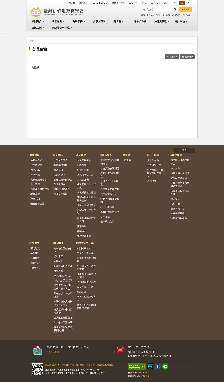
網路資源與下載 (61, 27)
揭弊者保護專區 (179, 177)
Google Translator (99, 3)
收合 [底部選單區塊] (184, 150)
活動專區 (58, 256)
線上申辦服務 (107, 207)
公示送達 (105, 216)
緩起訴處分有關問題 (109, 175)
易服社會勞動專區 (63, 179)
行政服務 (35, 258)
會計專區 (58, 270)
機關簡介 (37, 21)
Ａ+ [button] (189, 3)
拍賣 (168, 14)
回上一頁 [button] (173, 56)
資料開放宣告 (68, 365)
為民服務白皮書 (85, 174)
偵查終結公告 (107, 221)
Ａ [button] (182, 3)
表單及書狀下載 (108, 194)
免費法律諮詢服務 (109, 211)
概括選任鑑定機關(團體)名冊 (63, 329)
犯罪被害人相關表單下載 (86, 268)
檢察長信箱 (83, 169)
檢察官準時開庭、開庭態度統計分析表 (156, 173)
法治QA (175, 198)
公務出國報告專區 (63, 266)
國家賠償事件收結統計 (63, 295)
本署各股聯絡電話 (39, 189)
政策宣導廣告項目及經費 (63, 311)
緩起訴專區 (59, 174)
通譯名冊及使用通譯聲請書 (86, 199)
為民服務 (78, 21)
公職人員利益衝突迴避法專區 (180, 184)
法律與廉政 (160, 21)
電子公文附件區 (85, 253)
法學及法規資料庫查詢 (180, 192)
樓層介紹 (35, 198)
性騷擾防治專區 (179, 218)
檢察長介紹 (36, 160)
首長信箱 (133, 3)
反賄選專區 (59, 184)
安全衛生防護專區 (63, 322)
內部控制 (58, 261)
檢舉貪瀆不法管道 (180, 173)
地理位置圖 (53, 351)
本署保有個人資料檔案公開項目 (63, 303)
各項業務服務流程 (86, 192)
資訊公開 (37, 27)
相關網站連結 (84, 248)
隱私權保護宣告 (52, 365)
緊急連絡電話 (118, 3)
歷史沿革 (35, 169)
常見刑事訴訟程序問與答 (109, 162)
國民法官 (151, 14)
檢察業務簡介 (61, 160)
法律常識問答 (178, 208)
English (165, 3)
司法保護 (58, 169)
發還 (143, 14)
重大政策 (35, 184)
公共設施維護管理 (63, 317)
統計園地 (180, 21)
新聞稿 (117, 21)
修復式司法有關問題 (109, 183)
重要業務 (57, 21)
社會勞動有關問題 (109, 168)
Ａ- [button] (175, 3)
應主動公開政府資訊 (63, 250)
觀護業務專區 (61, 165)
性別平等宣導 (178, 213)
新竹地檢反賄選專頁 (86, 298)
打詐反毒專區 (61, 193)
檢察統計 (35, 253)
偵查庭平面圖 (37, 203)
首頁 (32, 41)
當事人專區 (99, 21)
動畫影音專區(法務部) (86, 260)
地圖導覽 (35, 193)
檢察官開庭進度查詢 (86, 212)
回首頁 (72, 3)
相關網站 (35, 267)
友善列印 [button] (189, 56)
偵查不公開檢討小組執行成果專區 (63, 287)
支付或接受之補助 (63, 280)
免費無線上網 (84, 235)
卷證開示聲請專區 (86, 205)
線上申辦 (80, 365)
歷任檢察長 (36, 165)
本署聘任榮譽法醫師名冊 (86, 220)
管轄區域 (35, 174)
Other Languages (149, 3)
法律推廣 (175, 203)
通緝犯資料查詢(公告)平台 (86, 276)
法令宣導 (175, 168)
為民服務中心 (84, 160)
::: (29, 2)
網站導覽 (83, 3)
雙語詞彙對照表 (62, 275)
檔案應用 (81, 226)
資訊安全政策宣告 (105, 365)
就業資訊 (81, 231)
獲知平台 (160, 14)
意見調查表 (83, 179)
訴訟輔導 (176, 14)
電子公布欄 (140, 21)
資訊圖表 (81, 291)
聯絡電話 (186, 14)
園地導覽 (35, 248)
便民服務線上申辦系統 (86, 186)
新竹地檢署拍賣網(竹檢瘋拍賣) (86, 306)
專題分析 (35, 262)
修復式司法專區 (62, 189)
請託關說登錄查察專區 (180, 162)
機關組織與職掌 (38, 179)
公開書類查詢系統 (86, 282)
